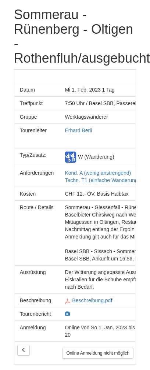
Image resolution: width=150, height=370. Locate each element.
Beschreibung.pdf (88, 300)
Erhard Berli (78, 130)
